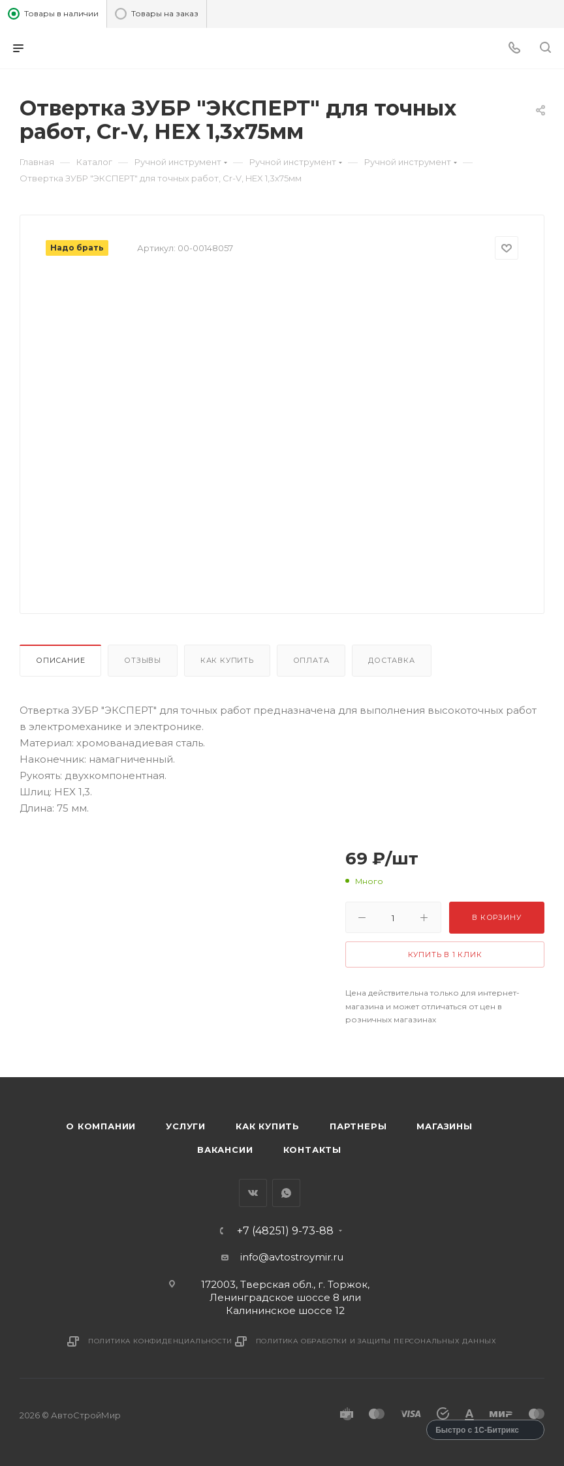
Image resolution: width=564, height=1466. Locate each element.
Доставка (391, 660)
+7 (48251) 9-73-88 (285, 1231)
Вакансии (225, 1149)
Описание (60, 660)
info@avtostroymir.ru (291, 1257)
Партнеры (358, 1126)
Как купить (227, 660)
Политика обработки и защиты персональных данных (376, 1341)
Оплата (311, 660)
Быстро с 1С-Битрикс (477, 1430)
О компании (101, 1126)
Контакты (312, 1149)
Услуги (186, 1126)
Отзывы (142, 660)
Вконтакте (253, 1193)
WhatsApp (286, 1193)
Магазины (444, 1126)
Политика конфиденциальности (160, 1341)
